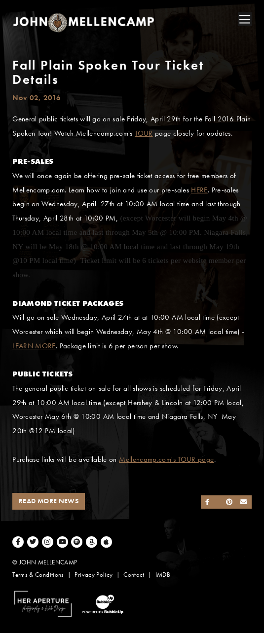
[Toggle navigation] (245, 19)
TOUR (143, 133)
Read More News (48, 501)
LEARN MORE (34, 346)
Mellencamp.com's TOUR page (166, 459)
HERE (199, 190)
